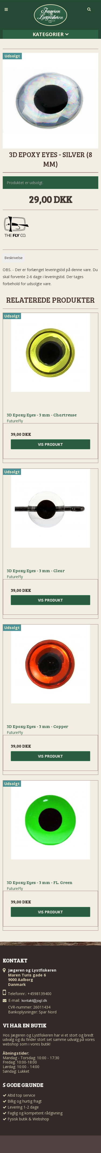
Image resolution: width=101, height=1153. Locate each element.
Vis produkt (50, 444)
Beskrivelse (14, 258)
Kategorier (51, 34)
